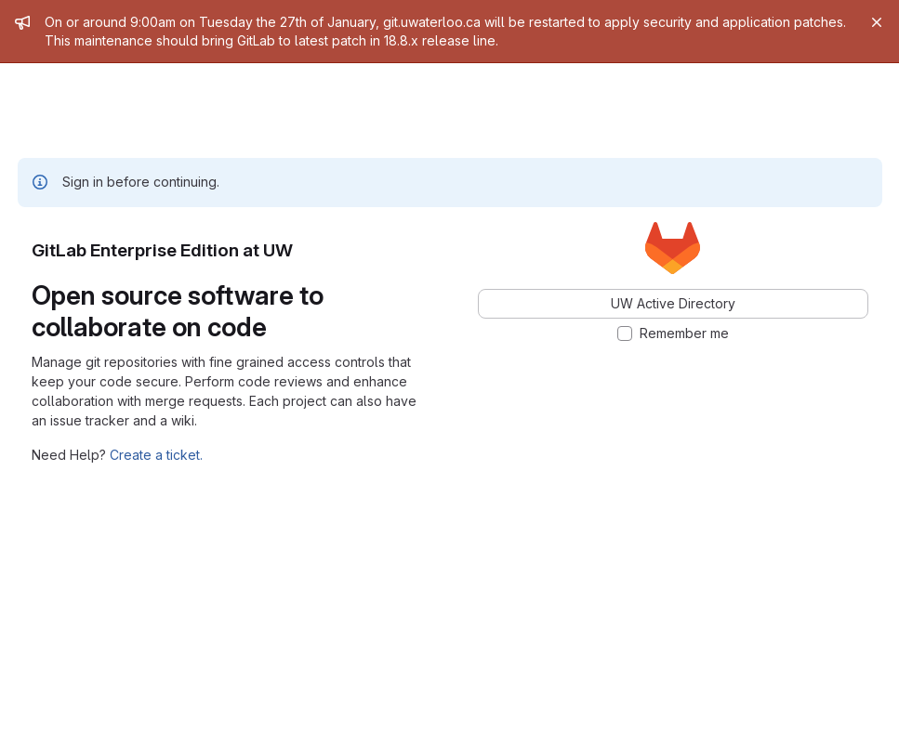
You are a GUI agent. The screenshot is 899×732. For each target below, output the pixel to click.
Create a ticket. (156, 455)
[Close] (877, 22)
